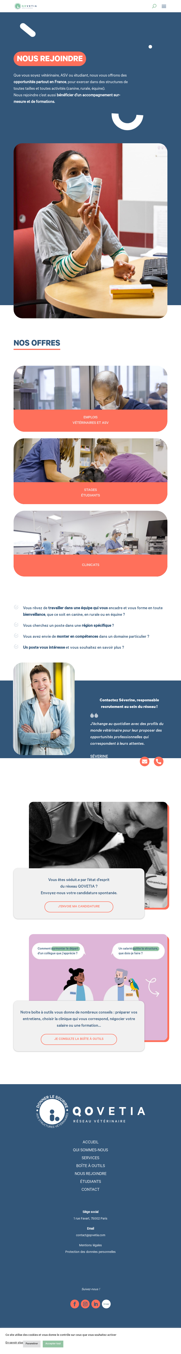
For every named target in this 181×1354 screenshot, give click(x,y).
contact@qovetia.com (90, 1236)
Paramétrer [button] (32, 1344)
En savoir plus (14, 1343)
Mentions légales (90, 1246)
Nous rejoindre (90, 1174)
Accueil (91, 1143)
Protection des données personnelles (90, 1252)
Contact (90, 1190)
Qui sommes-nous (90, 1150)
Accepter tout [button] (53, 1344)
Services (90, 1158)
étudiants (90, 1182)
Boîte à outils (90, 1166)
